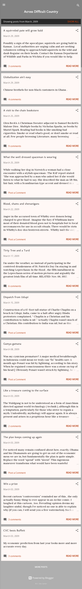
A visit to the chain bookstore (21, 110)
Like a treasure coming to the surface (25, 390)
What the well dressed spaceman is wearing (29, 157)
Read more (72, 66)
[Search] (78, 5)
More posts (41, 567)
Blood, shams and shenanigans (21, 203)
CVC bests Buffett (14, 530)
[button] (77, 31)
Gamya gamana (12, 343)
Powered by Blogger (41, 577)
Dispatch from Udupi (15, 297)
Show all (73, 21)
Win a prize (10, 483)
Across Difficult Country (41, 12)
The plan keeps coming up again (22, 437)
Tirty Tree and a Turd (16, 250)
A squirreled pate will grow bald (23, 30)
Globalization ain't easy (17, 77)
